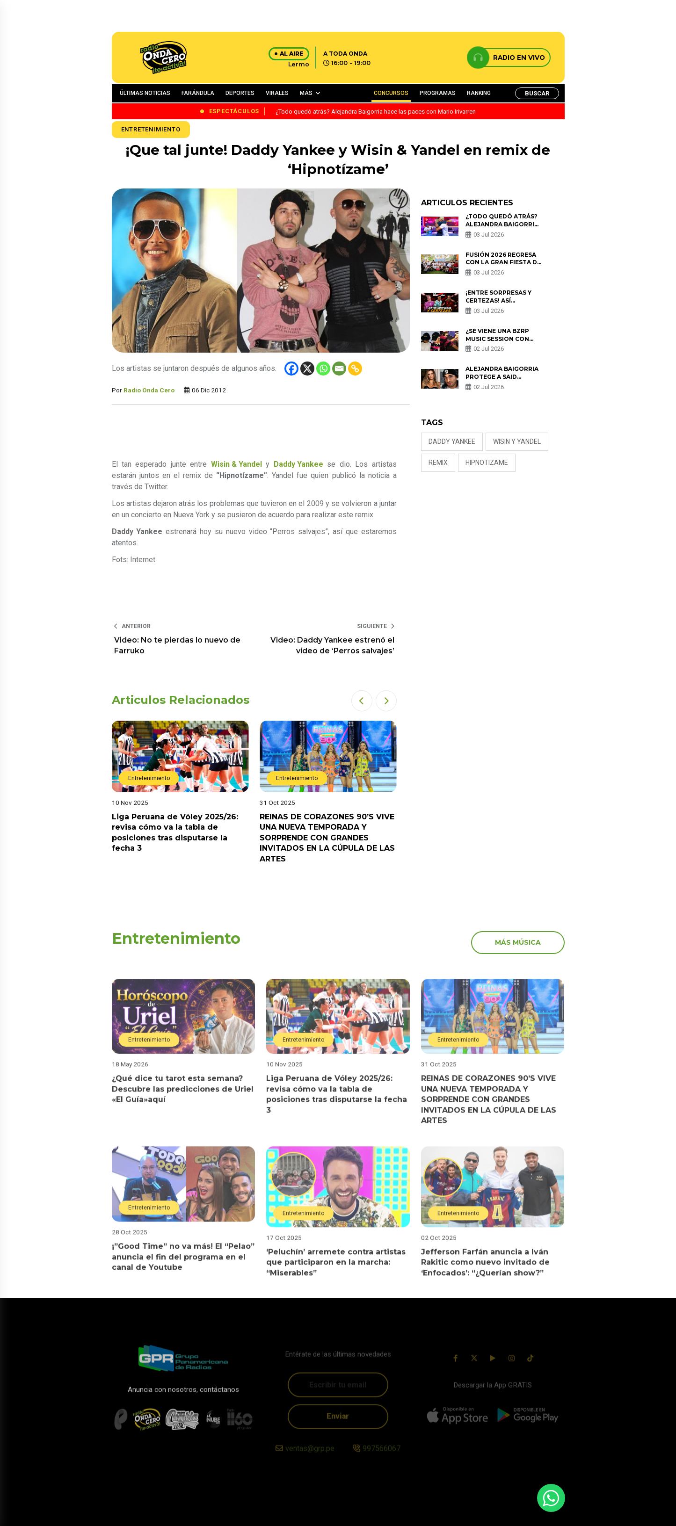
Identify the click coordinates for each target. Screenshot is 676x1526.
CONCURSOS (391, 93)
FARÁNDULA (198, 93)
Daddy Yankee (452, 441)
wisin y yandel (517, 441)
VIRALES (277, 93)
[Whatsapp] (323, 369)
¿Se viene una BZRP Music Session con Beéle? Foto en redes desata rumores (502, 342)
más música (518, 942)
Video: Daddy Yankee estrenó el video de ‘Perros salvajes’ (332, 645)
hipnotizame (486, 462)
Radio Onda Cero (149, 390)
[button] (361, 700)
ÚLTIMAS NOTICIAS (145, 93)
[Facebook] (291, 369)
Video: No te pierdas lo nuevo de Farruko (177, 645)
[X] (307, 369)
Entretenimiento (151, 129)
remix (438, 462)
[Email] (339, 369)
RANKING (479, 93)
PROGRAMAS (438, 93)
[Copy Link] (355, 369)
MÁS (306, 93)
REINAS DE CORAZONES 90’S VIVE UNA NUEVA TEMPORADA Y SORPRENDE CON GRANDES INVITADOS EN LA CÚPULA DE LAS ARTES (327, 837)
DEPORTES (239, 93)
